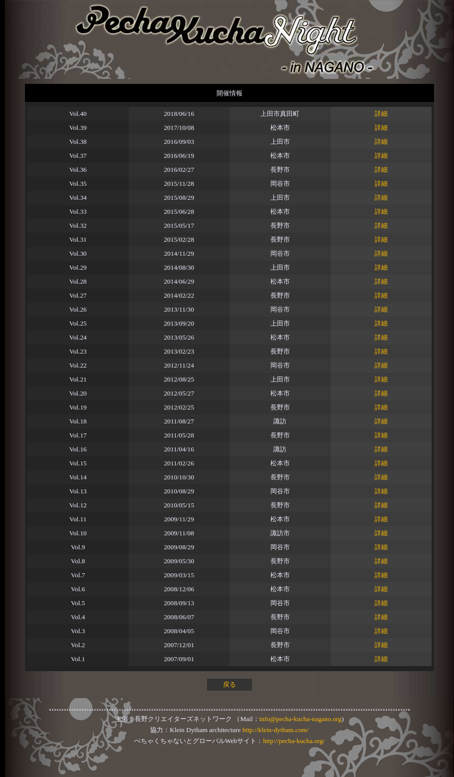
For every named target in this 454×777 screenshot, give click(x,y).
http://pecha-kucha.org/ (294, 741)
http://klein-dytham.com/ (275, 730)
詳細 (381, 113)
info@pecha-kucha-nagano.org (300, 719)
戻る (229, 684)
